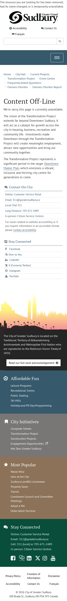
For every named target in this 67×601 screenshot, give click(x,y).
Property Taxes (19, 486)
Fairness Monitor (18, 87)
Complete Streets (21, 428)
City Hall (21, 74)
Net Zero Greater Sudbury (26, 448)
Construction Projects (23, 438)
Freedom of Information (33, 576)
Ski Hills (16, 400)
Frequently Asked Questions (24, 83)
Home (7, 74)
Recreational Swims (23, 390)
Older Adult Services (23, 511)
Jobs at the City (20, 476)
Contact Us (50, 28)
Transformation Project (21, 78)
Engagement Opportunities (30, 443)
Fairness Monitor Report (47, 87)
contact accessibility (24, 230)
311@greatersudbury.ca (33, 539)
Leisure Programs (21, 385)
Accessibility (20, 28)
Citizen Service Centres (37, 549)
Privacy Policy (13, 576)
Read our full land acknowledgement (31, 363)
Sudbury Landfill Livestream (28, 481)
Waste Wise (17, 471)
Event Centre (47, 78)
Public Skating (19, 395)
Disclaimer (54, 576)
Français (19, 34)
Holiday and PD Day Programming (31, 405)
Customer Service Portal (34, 534)
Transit (15, 491)
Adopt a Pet (18, 506)
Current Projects (39, 74)
